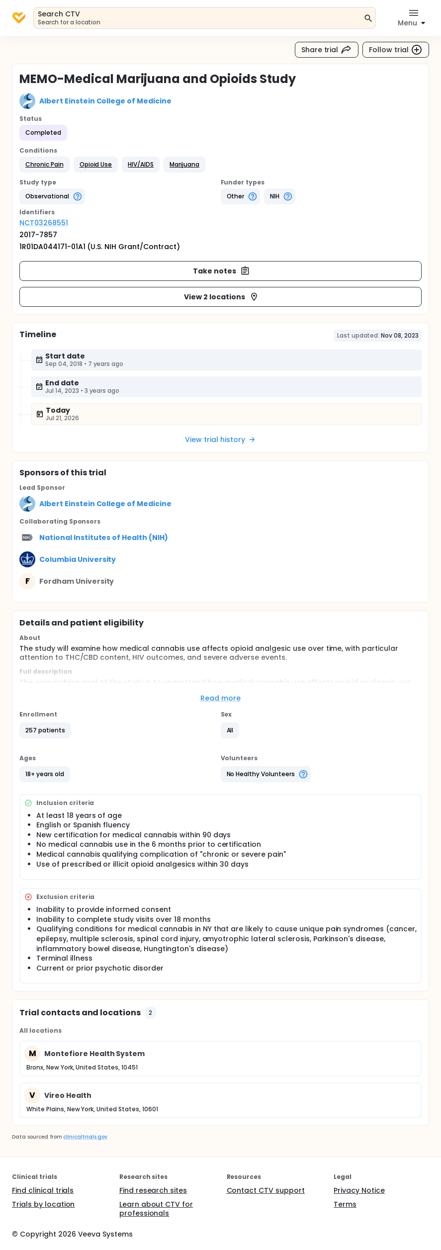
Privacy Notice (359, 1190)
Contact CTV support (266, 1190)
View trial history (220, 440)
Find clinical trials (43, 1190)
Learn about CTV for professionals (156, 1209)
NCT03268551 (43, 222)
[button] (44, 165)
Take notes (221, 271)
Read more (220, 698)
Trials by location (43, 1204)
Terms (345, 1204)
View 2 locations (221, 297)
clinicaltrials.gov (85, 1137)
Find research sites (153, 1190)
